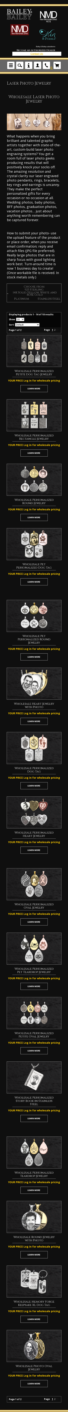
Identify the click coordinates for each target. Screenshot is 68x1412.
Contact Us (36, 53)
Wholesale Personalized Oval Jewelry (34, 906)
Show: (12, 319)
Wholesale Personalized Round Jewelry (34, 501)
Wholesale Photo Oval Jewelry (34, 1367)
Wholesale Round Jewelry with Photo (34, 1238)
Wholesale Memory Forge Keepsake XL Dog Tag (34, 1303)
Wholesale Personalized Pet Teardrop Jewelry (34, 970)
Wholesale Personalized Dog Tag (34, 770)
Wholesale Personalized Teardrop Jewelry (34, 1174)
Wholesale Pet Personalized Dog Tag (34, 566)
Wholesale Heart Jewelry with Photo (34, 705)
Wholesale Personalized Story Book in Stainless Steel (34, 1101)
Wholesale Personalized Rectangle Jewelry (34, 437)
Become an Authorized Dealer (36, 50)
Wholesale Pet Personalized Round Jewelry (34, 639)
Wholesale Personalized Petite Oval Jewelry (34, 1035)
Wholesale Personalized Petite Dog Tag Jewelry (34, 372)
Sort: (12, 324)
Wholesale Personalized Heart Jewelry (34, 834)
